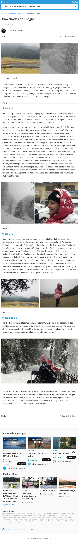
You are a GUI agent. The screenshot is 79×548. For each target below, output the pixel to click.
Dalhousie (9, 317)
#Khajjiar (4, 530)
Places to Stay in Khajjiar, (44, 513)
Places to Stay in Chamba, (50, 515)
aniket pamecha (47, 494)
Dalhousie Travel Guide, (15, 523)
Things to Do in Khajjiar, (58, 513)
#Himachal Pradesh (19, 530)
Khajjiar (8, 108)
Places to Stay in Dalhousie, (56, 521)
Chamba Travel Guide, (14, 517)
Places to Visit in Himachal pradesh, (31, 517)
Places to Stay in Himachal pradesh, (52, 517)
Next (73, 452)
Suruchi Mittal (9, 505)
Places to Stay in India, (51, 519)
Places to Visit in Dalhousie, (39, 521)
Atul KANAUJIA (29, 502)
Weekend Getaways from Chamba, (16, 515)
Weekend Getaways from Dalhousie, (20, 521)
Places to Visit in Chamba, (34, 515)
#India (27, 530)
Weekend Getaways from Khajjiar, (11, 513)
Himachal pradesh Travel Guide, (22, 519)
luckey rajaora (65, 496)
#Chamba (10, 530)
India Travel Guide (10, 13)
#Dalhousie (33, 530)
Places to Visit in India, (65, 519)
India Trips (21, 13)
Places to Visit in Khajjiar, (29, 513)
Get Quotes (21, 464)
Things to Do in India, (38, 519)
